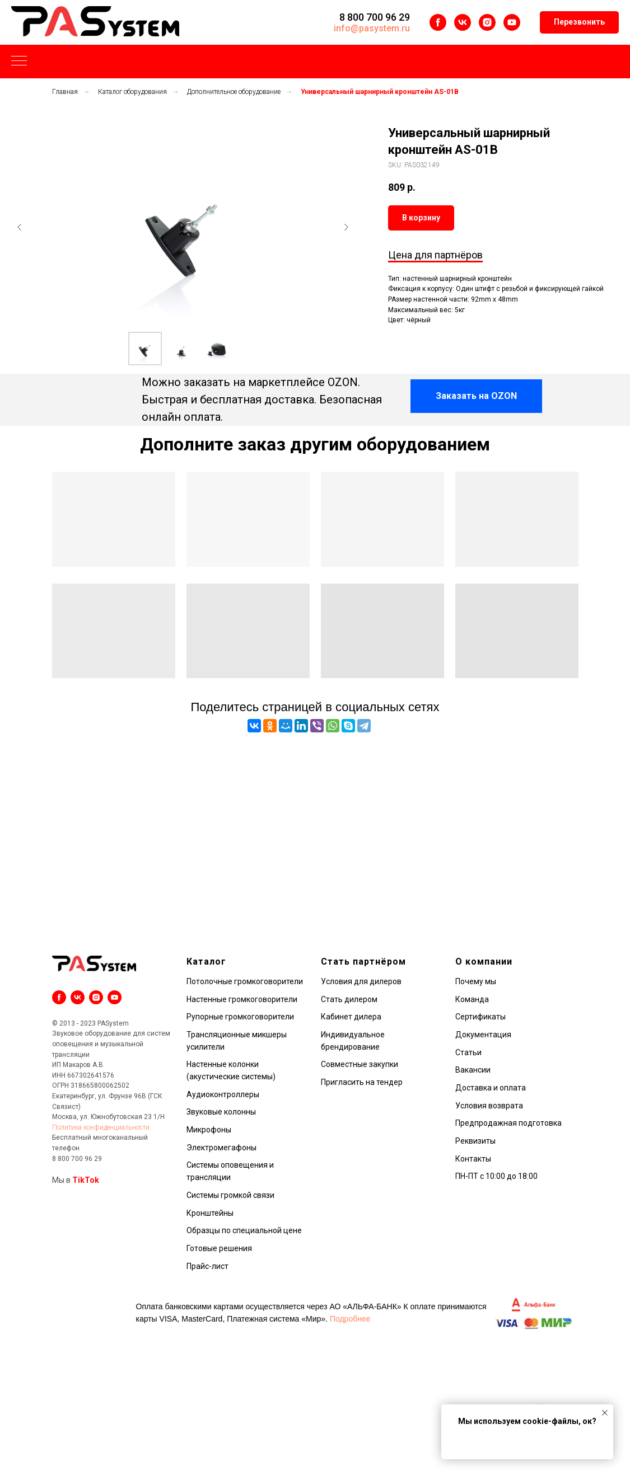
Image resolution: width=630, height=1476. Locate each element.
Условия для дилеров (361, 981)
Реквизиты (475, 1140)
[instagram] (487, 22)
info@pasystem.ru (372, 28)
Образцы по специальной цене (244, 1230)
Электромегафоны (221, 1147)
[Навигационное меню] (19, 61)
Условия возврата (489, 1105)
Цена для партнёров (435, 255)
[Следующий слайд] (346, 227)
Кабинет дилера (351, 1016)
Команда (472, 999)
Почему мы (475, 981)
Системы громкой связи (230, 1195)
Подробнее (350, 1318)
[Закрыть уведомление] (604, 1412)
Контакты (473, 1158)
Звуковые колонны (221, 1111)
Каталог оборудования (132, 92)
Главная (65, 92)
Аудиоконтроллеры (222, 1094)
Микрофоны (208, 1129)
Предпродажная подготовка (508, 1122)
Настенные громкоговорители (241, 999)
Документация (483, 1034)
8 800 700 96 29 (374, 17)
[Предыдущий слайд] (19, 227)
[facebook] (438, 22)
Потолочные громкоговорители (244, 981)
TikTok (85, 1180)
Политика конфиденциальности (101, 1127)
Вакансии (473, 1069)
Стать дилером (349, 999)
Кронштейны (210, 1213)
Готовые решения (219, 1248)
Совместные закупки (359, 1064)
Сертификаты (480, 1016)
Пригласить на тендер (362, 1082)
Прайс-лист (207, 1266)
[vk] (462, 22)
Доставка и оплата (490, 1087)
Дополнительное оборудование (234, 92)
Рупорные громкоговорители (240, 1016)
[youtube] (511, 22)
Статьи (468, 1052)
